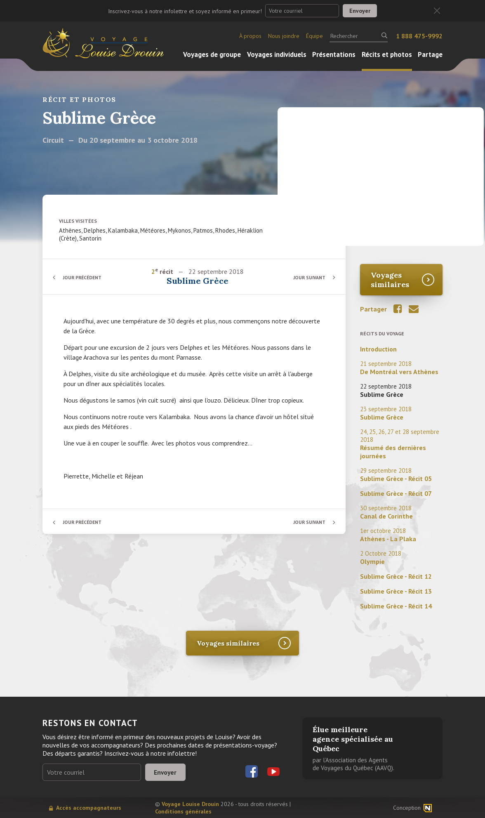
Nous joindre (283, 36)
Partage (430, 54)
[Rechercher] (359, 36)
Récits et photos (387, 54)
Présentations (334, 54)
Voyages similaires (390, 279)
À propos (250, 36)
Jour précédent (83, 277)
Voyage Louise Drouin (190, 804)
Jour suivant (308, 277)
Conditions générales (183, 811)
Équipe (314, 36)
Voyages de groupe (212, 54)
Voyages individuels (276, 54)
